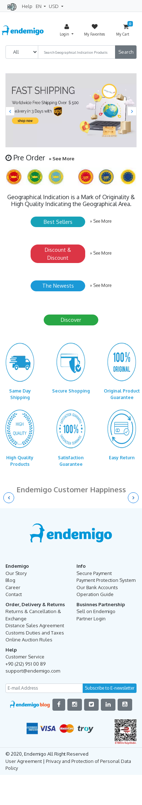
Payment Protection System (105, 580)
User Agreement (23, 761)
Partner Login (91, 618)
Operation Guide (95, 594)
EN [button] (39, 6)
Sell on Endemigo (95, 611)
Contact (13, 594)
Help (27, 6)
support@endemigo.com (32, 671)
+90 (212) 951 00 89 (25, 664)
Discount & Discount (58, 253)
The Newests (58, 285)
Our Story (16, 573)
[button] (10, 111)
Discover (71, 319)
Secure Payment (94, 573)
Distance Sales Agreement (34, 625)
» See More (61, 158)
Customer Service (24, 657)
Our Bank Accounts (97, 587)
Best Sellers (58, 221)
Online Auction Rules (28, 639)
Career (12, 587)
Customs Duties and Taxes (34, 633)
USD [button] (54, 6)
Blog (10, 580)
